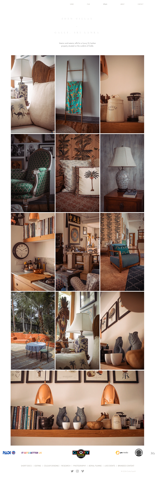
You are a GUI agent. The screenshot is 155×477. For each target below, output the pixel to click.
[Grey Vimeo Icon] (82, 471)
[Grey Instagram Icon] (77, 471)
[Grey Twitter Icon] (72, 471)
